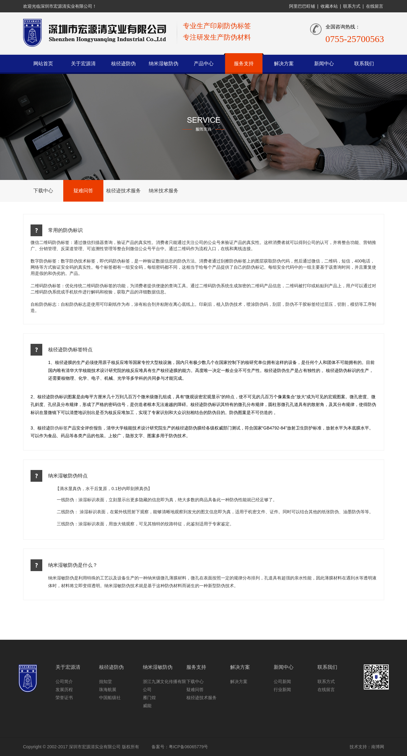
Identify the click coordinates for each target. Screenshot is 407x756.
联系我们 (364, 63)
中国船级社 (110, 697)
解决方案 (284, 63)
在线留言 (374, 6)
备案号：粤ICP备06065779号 (180, 746)
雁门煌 (149, 697)
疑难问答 (83, 190)
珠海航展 (107, 689)
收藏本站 (329, 6)
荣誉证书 (64, 697)
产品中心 (204, 63)
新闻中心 (324, 63)
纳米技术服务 (163, 190)
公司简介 (64, 681)
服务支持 (244, 63)
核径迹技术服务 (123, 190)
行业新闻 (282, 689)
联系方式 (351, 6)
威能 (147, 705)
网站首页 (43, 63)
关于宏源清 (83, 63)
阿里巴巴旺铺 (302, 6)
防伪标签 (59, 427)
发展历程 (64, 689)
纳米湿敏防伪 (163, 63)
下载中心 (43, 190)
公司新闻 (282, 681)
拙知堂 (105, 681)
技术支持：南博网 (367, 746)
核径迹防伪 (123, 63)
